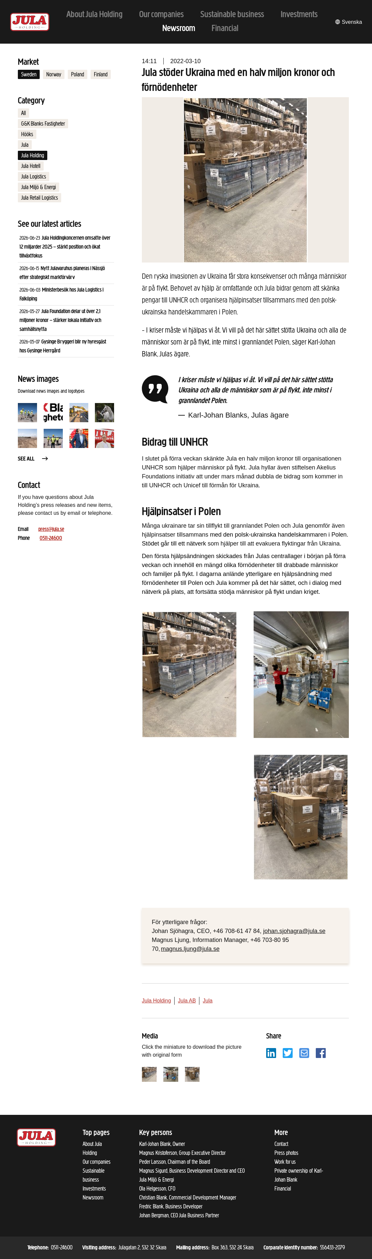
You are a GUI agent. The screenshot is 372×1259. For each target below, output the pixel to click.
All (23, 113)
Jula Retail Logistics (39, 198)
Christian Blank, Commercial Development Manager (187, 1197)
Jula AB (187, 1000)
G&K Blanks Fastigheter (43, 124)
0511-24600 (51, 538)
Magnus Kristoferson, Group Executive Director (182, 1153)
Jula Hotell (30, 166)
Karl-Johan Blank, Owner (162, 1144)
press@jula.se (51, 529)
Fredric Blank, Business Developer (170, 1206)
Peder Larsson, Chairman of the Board (174, 1162)
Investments (94, 1189)
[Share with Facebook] (321, 1053)
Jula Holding (32, 155)
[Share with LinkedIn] (271, 1053)
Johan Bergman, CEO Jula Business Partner (179, 1215)
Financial (282, 1189)
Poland (77, 74)
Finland (100, 74)
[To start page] (30, 22)
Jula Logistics (33, 177)
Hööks (27, 134)
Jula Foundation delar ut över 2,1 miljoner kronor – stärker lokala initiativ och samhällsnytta (60, 320)
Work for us (285, 1162)
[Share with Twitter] (288, 1053)
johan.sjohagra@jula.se (294, 931)
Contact (281, 1144)
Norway (53, 74)
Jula (24, 145)
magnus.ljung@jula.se (190, 949)
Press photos (286, 1153)
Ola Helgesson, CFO (157, 1189)
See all (33, 459)
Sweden (28, 74)
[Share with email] (304, 1053)
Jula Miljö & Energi (38, 187)
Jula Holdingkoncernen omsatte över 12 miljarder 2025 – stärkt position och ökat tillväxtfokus (65, 247)
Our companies (96, 1162)
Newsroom (93, 1197)
